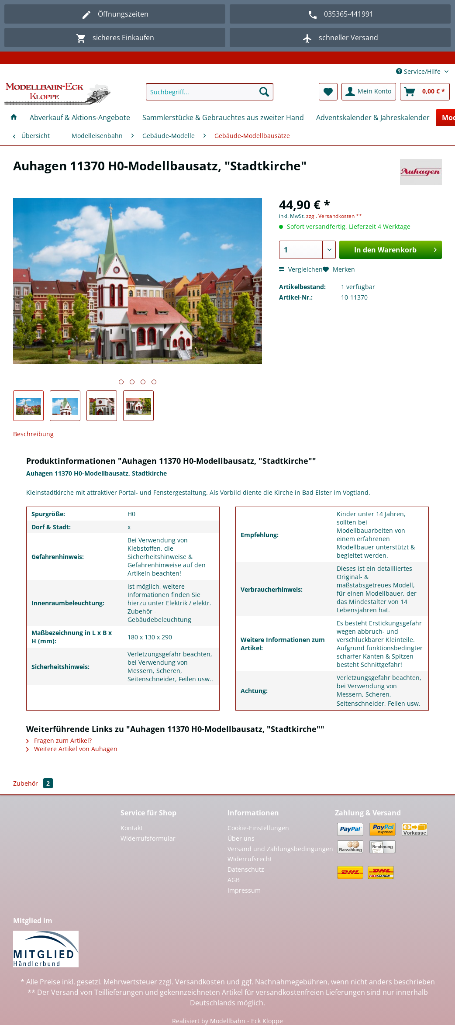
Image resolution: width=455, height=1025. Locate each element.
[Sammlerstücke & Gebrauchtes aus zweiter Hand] (223, 117)
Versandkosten (200, 982)
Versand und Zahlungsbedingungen (280, 849)
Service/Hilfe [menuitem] (419, 71)
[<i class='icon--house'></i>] (14, 117)
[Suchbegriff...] (209, 91)
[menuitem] (209, 96)
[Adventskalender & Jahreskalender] (373, 117)
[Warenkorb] (425, 91)
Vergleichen (301, 269)
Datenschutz (246, 869)
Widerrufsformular (148, 838)
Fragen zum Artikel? (59, 740)
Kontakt (132, 828)
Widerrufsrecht (250, 859)
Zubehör (33, 783)
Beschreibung (33, 434)
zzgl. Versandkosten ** (334, 216)
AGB (234, 880)
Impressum (244, 890)
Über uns (241, 838)
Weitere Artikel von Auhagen (71, 749)
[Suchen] (264, 91)
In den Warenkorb (395, 249)
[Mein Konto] (368, 91)
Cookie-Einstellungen (258, 828)
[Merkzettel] (328, 91)
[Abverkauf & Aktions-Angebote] (80, 117)
